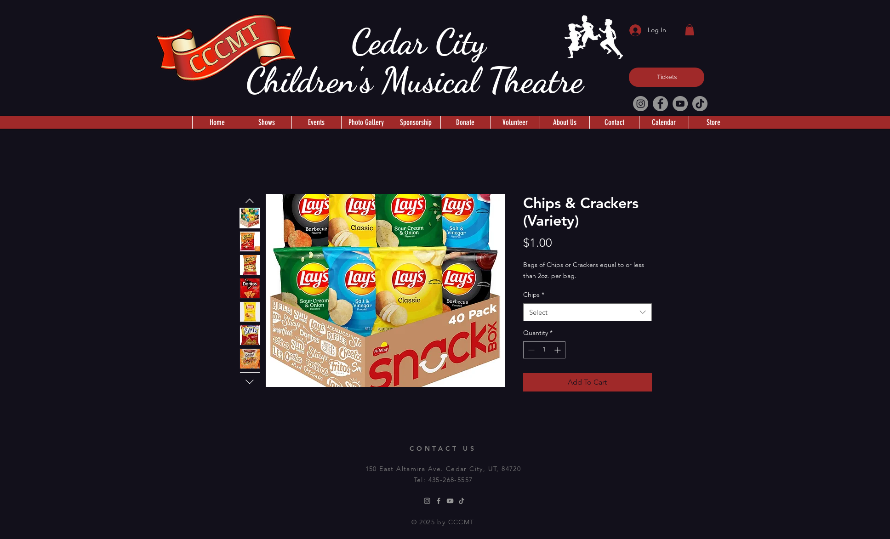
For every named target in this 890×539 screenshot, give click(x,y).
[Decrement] (530, 350)
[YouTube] (680, 103)
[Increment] (558, 350)
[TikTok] (699, 103)
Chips (533, 294)
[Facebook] (660, 103)
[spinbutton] (544, 350)
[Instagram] (640, 103)
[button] (689, 29)
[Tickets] (666, 77)
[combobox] (587, 312)
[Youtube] (450, 501)
